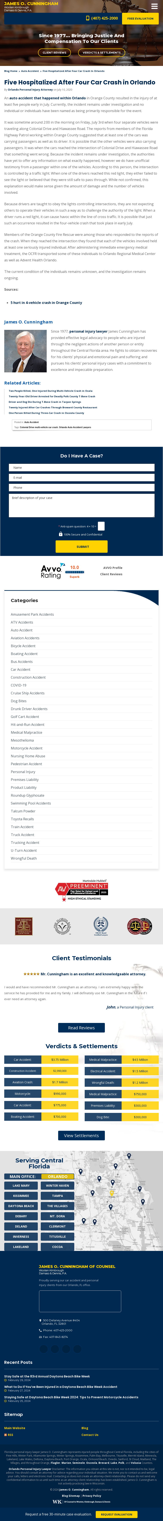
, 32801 (59, 1322)
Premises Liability (25, 780)
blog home (10, 71)
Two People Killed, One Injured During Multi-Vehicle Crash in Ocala (51, 390)
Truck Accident (22, 835)
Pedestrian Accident (26, 764)
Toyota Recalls (22, 819)
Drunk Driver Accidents (29, 709)
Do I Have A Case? (81, 456)
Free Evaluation (140, 18)
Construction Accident (28, 677)
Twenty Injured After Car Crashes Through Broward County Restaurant (53, 407)
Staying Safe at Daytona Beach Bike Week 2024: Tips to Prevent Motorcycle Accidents (81, 1399)
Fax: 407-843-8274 (53, 1337)
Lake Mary (21, 1185)
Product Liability (24, 787)
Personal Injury (23, 772)
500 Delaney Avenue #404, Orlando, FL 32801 (80, 1301)
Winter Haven (57, 1185)
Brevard (103, 1463)
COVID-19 (18, 685)
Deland (21, 1226)
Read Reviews (81, 1028)
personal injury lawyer (88, 331)
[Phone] (82, 487)
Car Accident (20, 669)
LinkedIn (66, 1349)
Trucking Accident (25, 842)
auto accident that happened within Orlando (47, 98)
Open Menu (154, 6)
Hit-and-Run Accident (27, 724)
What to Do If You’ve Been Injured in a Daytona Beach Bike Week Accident (81, 1389)
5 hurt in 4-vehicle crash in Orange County (46, 302)
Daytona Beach (21, 1206)
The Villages (57, 1206)
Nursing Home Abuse (28, 756)
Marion (66, 1463)
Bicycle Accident (23, 646)
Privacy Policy (92, 1496)
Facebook (43, 1349)
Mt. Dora (57, 1216)
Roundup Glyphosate (27, 795)
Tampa (57, 1196)
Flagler (55, 1463)
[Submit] (82, 546)
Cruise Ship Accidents (28, 693)
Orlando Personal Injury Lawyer (30, 1469)
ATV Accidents (22, 622)
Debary (21, 1216)
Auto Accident (30, 71)
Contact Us (90, 1435)
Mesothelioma (22, 740)
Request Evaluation (116, 1514)
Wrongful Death (24, 858)
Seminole (78, 1463)
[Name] (82, 467)
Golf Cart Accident (25, 717)
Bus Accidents (22, 661)
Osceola (91, 1463)
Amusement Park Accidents (32, 614)
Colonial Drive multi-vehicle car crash (39, 427)
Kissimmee (21, 1196)
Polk (121, 1463)
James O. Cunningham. (74, 1489)
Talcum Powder (23, 811)
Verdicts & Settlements (102, 52)
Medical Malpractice (26, 732)
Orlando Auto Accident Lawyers (75, 427)
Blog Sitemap (71, 1496)
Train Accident (22, 827)
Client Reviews (54, 52)
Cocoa (57, 1247)
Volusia (136, 1463)
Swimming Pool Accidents (31, 803)
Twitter (54, 1349)
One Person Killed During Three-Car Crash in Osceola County (46, 412)
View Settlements (81, 1135)
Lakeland (21, 1247)
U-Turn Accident (24, 850)
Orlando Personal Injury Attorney (30, 89)
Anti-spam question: (72, 526)
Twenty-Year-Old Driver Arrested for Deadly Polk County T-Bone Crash (52, 396)
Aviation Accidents (25, 638)
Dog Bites (19, 701)
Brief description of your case (82, 505)
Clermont (57, 1226)
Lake (114, 1463)
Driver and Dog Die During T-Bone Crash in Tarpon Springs (45, 401)
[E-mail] (82, 477)
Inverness (21, 1237)
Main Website (14, 1428)
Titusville (57, 1237)
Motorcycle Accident (26, 748)
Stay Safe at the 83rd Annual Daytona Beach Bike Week (81, 1378)
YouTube (77, 1349)
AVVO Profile (112, 568)
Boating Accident (24, 654)
